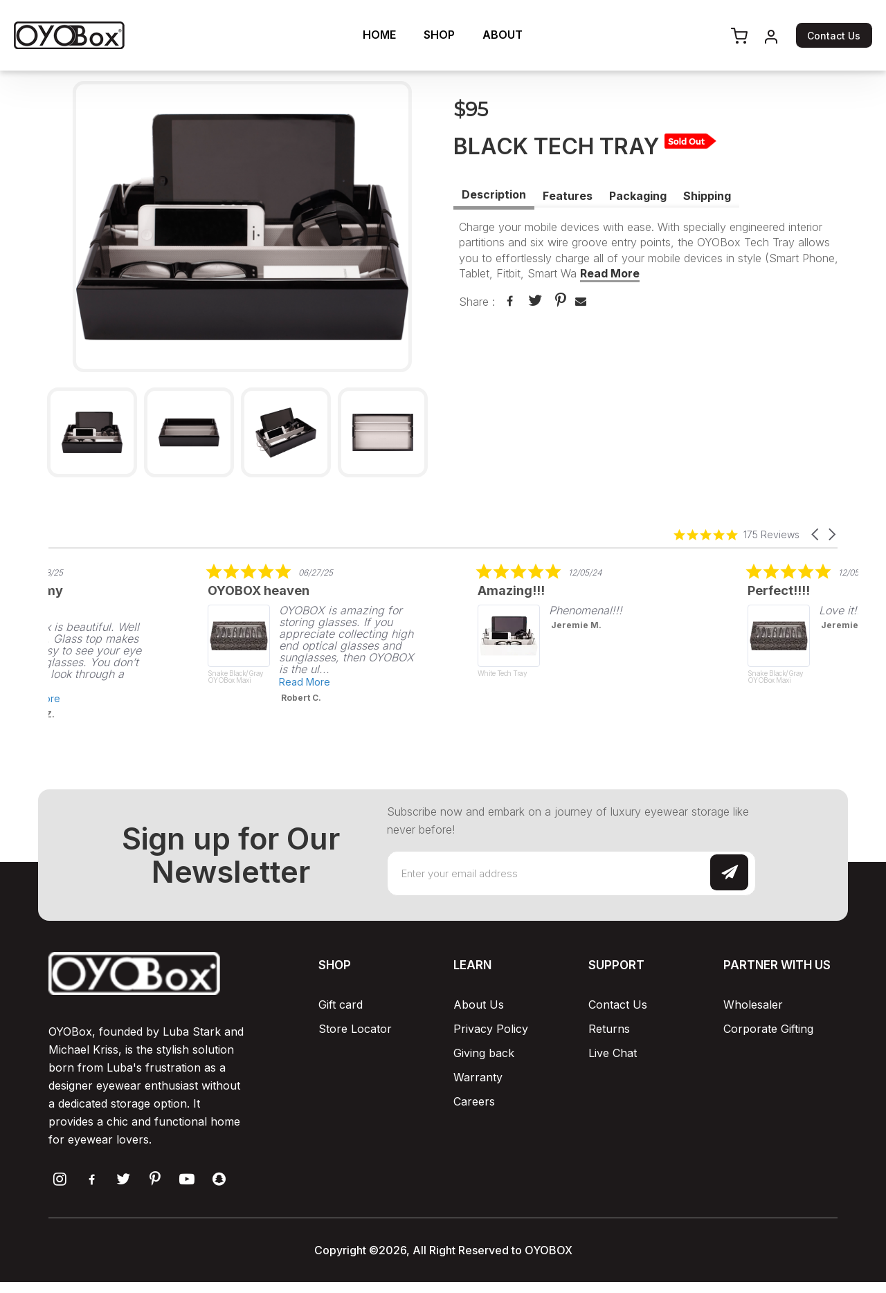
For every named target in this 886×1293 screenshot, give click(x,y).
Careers (474, 1101)
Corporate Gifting (768, 1029)
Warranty (478, 1077)
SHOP (439, 35)
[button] (816, 534)
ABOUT (502, 35)
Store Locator (355, 1029)
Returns (609, 1029)
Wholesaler (753, 1004)
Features (568, 196)
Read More (610, 273)
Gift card (340, 1004)
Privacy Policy (490, 1029)
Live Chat (612, 1053)
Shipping (707, 196)
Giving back (483, 1053)
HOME (379, 35)
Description (494, 194)
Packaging (638, 196)
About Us (478, 1004)
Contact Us (833, 36)
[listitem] (251, 633)
